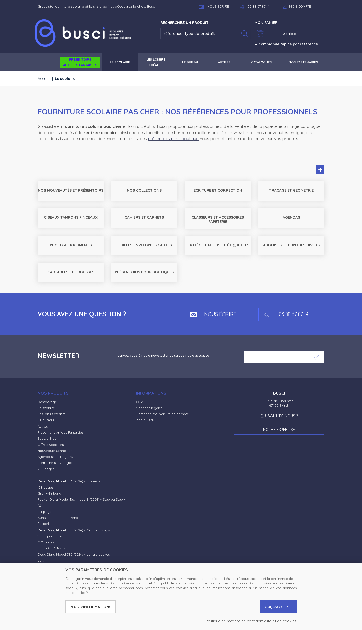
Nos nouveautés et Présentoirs (70, 190)
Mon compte (300, 6)
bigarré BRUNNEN (52, 548)
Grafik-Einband (49, 493)
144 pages (45, 512)
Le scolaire (46, 408)
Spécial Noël (47, 438)
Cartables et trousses (70, 272)
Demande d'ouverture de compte (162, 414)
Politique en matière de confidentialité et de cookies (251, 621)
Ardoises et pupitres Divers (291, 245)
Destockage (47, 402)
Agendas (291, 217)
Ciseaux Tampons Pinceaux (71, 217)
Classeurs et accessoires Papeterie (218, 219)
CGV (139, 402)
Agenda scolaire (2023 (55, 457)
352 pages (46, 542)
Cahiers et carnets (144, 217)
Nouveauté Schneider (55, 451)
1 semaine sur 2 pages (55, 463)
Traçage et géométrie (291, 190)
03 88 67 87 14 (286, 314)
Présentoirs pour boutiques (144, 272)
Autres (43, 426)
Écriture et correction (218, 190)
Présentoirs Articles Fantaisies (60, 432)
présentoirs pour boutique (173, 138)
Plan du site (145, 420)
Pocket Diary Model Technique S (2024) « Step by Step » (81, 499)
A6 (39, 505)
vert (41, 560)
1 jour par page (50, 536)
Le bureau (46, 420)
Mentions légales (149, 408)
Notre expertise (279, 429)
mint (41, 475)
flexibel (43, 524)
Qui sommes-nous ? (279, 415)
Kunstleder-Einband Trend (58, 518)
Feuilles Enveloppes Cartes (144, 245)
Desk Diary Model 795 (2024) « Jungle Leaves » (75, 554)
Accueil (44, 78)
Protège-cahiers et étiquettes (217, 245)
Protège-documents (71, 245)
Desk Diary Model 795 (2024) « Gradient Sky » (74, 530)
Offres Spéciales (51, 445)
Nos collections (144, 190)
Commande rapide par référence (286, 44)
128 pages (45, 487)
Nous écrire (214, 6)
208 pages (46, 469)
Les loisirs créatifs (51, 414)
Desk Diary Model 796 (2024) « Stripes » (69, 481)
